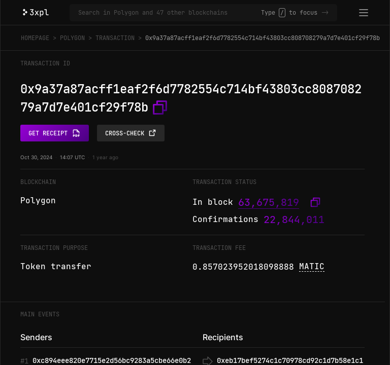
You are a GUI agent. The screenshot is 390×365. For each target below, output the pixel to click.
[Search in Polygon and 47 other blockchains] (169, 12)
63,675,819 (268, 202)
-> (325, 13)
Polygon (72, 38)
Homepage (35, 38)
